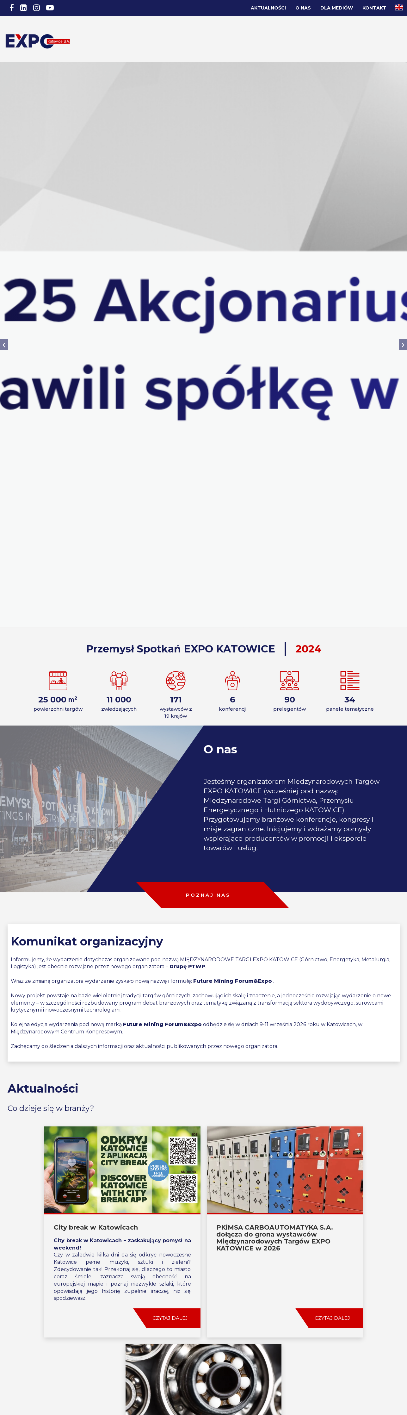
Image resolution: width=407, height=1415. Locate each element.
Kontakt (374, 8)
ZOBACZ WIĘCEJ (203, 1332)
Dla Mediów (336, 8)
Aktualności (268, 8)
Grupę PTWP (187, 940)
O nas (303, 8)
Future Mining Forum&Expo (232, 954)
